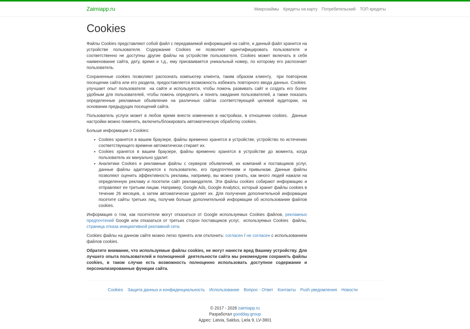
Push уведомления (318, 289)
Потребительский (338, 9)
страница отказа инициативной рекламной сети (133, 226)
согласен (234, 235)
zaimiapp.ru (249, 308)
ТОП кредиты (373, 9)
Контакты (287, 289)
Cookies (115, 289)
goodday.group (247, 314)
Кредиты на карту (300, 9)
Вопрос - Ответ (258, 289)
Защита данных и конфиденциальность (166, 289)
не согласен (258, 235)
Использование (224, 289)
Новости (349, 289)
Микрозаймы (266, 9)
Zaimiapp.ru (101, 9)
